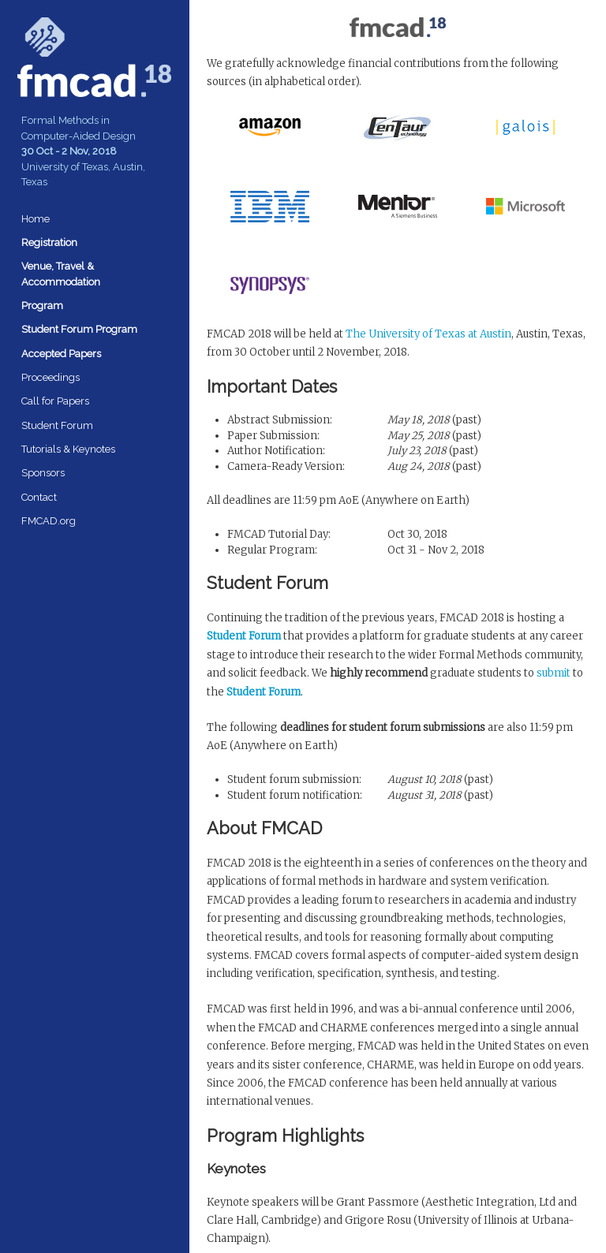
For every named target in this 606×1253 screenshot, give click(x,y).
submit (553, 673)
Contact (39, 497)
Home (35, 219)
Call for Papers (55, 401)
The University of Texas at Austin (428, 334)
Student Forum (57, 425)
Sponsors (43, 473)
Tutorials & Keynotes (68, 449)
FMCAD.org (48, 521)
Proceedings (50, 377)
